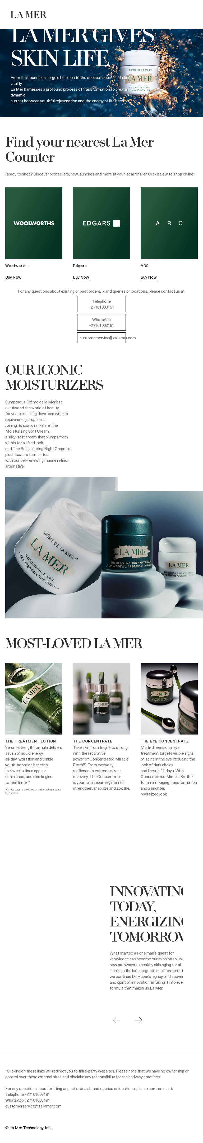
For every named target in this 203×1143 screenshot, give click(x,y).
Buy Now (13, 277)
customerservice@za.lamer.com (108, 338)
